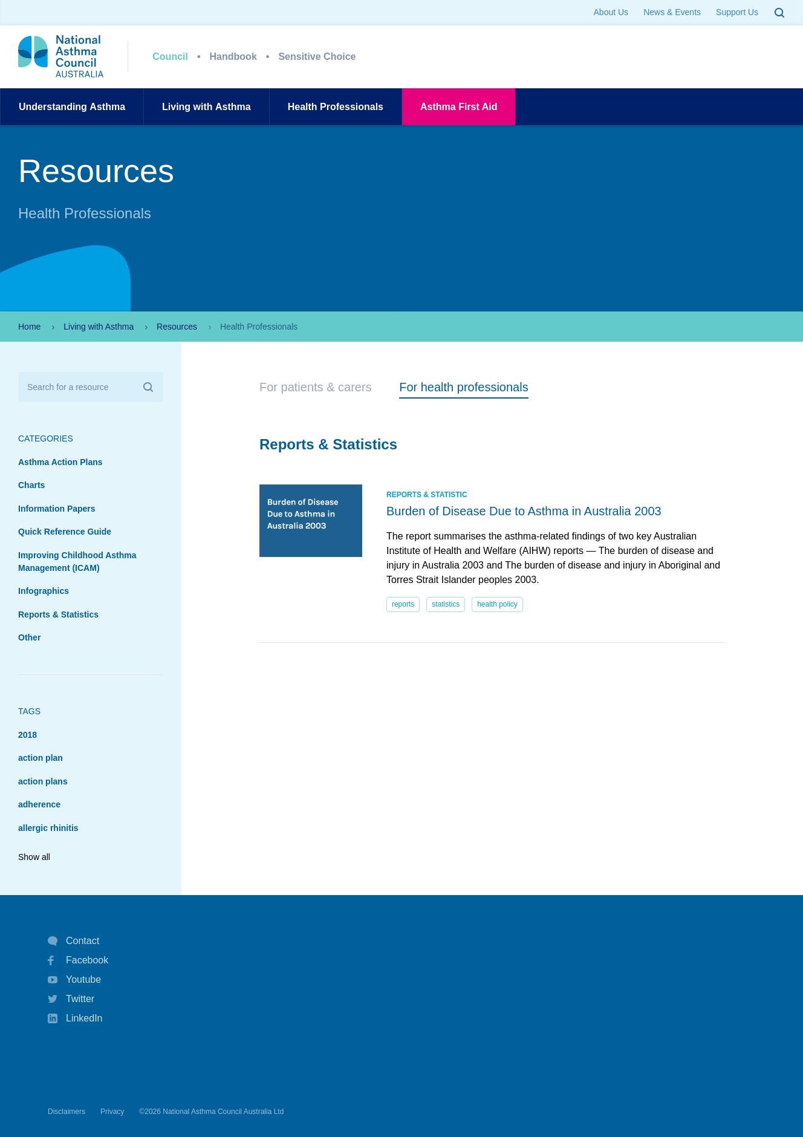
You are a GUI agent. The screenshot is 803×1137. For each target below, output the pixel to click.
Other (29, 637)
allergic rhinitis (48, 828)
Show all (34, 857)
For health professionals (463, 387)
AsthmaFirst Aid (458, 106)
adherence (39, 804)
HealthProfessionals (335, 106)
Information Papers (57, 508)
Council (170, 56)
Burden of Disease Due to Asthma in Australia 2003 (524, 511)
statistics (446, 604)
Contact (73, 941)
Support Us (737, 12)
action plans (43, 781)
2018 (27, 735)
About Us (611, 12)
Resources (177, 326)
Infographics (43, 591)
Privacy (112, 1111)
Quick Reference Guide (64, 531)
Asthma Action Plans (60, 462)
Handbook (233, 56)
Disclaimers (66, 1111)
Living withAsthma (206, 106)
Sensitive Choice (317, 56)
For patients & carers (315, 387)
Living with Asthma (98, 326)
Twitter (71, 999)
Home (29, 326)
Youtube (74, 979)
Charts (31, 485)
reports (403, 604)
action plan (40, 758)
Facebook (78, 960)
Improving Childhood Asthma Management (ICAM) (77, 561)
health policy (497, 604)
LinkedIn (75, 1019)
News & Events (672, 12)
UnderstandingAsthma (72, 106)
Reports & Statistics (58, 614)
